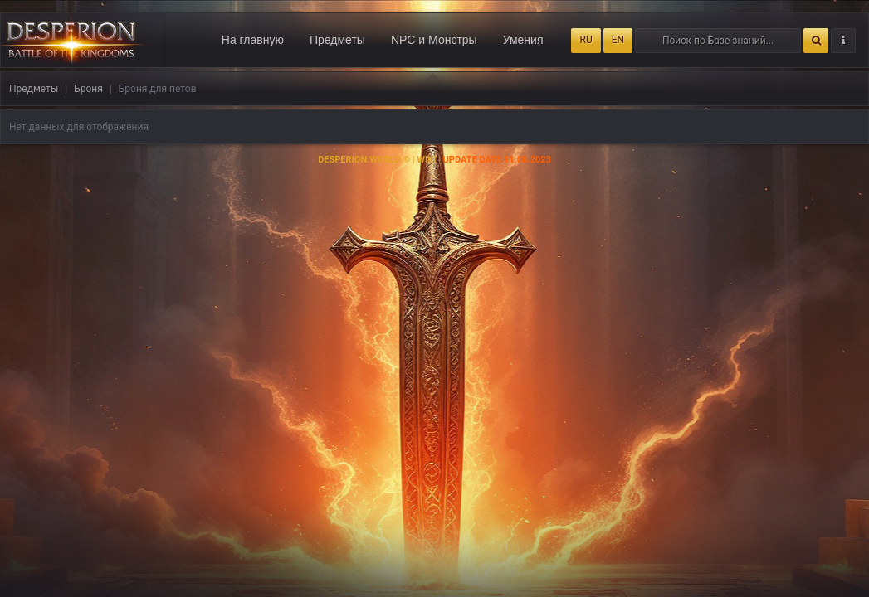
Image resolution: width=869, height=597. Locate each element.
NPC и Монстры (434, 39)
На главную (253, 39)
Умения (523, 39)
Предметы (337, 39)
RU (585, 40)
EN (618, 40)
